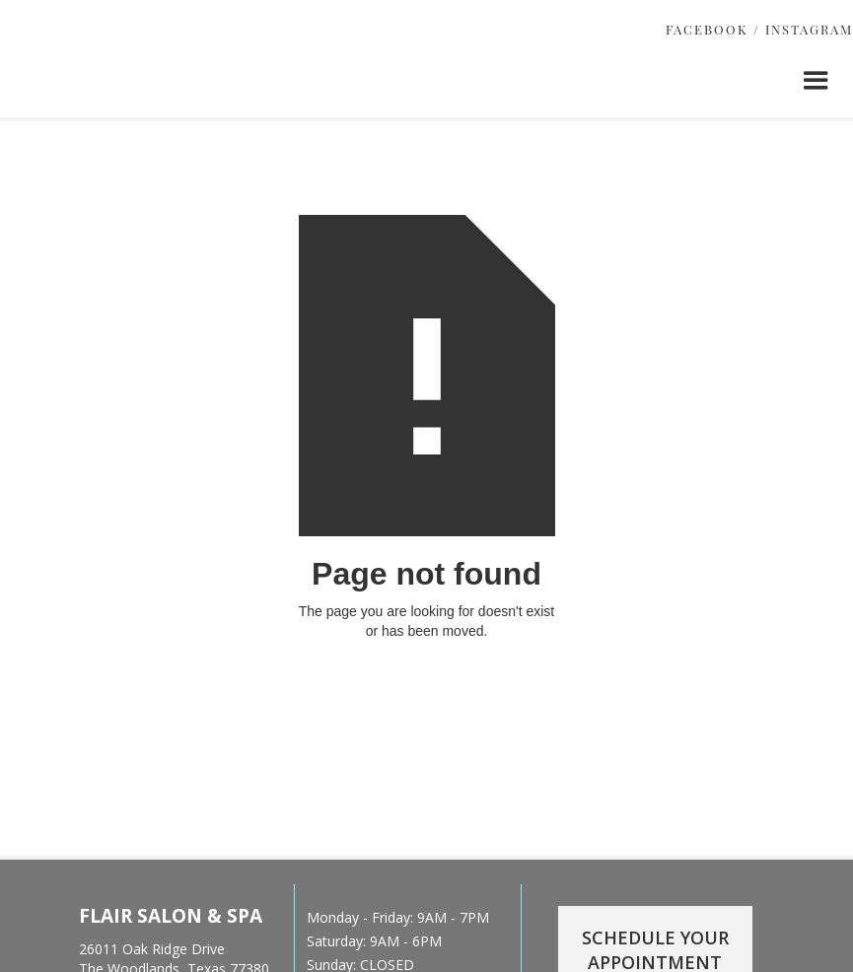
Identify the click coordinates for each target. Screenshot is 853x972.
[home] (170, 107)
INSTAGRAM (809, 29)
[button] (816, 80)
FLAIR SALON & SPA (170, 916)
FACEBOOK (707, 29)
